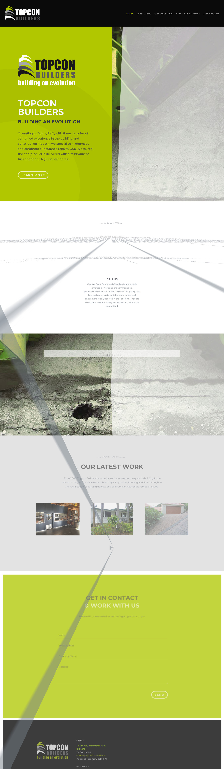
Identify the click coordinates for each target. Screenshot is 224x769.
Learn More (34, 173)
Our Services (163, 13)
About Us (144, 13)
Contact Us (212, 13)
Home (130, 13)
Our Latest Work (188, 13)
